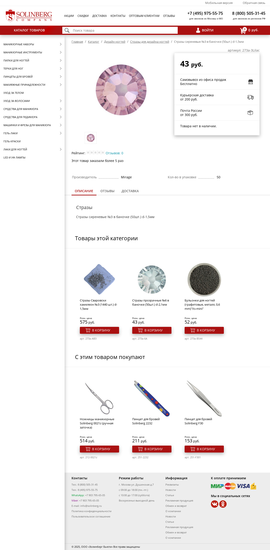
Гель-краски (12, 141)
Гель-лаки (10, 133)
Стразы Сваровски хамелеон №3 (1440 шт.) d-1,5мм (98, 304)
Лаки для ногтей (15, 149)
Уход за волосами (16, 101)
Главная (77, 42)
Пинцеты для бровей (18, 76)
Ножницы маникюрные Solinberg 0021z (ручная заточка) (97, 423)
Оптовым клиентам (144, 16)
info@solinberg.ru (91, 505)
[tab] (84, 191)
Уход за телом (13, 92)
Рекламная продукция (179, 500)
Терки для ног (13, 68)
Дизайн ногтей (114, 42)
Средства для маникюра (20, 109)
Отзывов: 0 (114, 153)
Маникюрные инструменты (22, 52)
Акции (69, 16)
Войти (207, 30)
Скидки (83, 16)
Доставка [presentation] (130, 191)
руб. (249, 30)
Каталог (93, 42)
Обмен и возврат (176, 505)
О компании (173, 511)
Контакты (118, 16)
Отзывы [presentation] (107, 191)
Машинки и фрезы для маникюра (27, 125)
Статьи (169, 495)
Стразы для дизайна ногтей (149, 42)
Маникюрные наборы (18, 44)
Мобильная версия (219, 3)
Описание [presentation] (84, 191)
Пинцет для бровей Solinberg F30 (198, 421)
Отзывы (169, 16)
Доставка (99, 16)
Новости (170, 490)
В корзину (101, 330)
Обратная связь (254, 3)
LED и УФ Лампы (14, 157)
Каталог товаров (29, 30)
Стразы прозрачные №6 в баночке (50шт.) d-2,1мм (150, 302)
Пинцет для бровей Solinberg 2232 (146, 421)
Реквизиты (172, 484)
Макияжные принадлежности (24, 84)
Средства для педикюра (20, 117)
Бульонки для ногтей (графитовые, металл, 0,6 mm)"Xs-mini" (202, 304)
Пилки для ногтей (16, 60)
